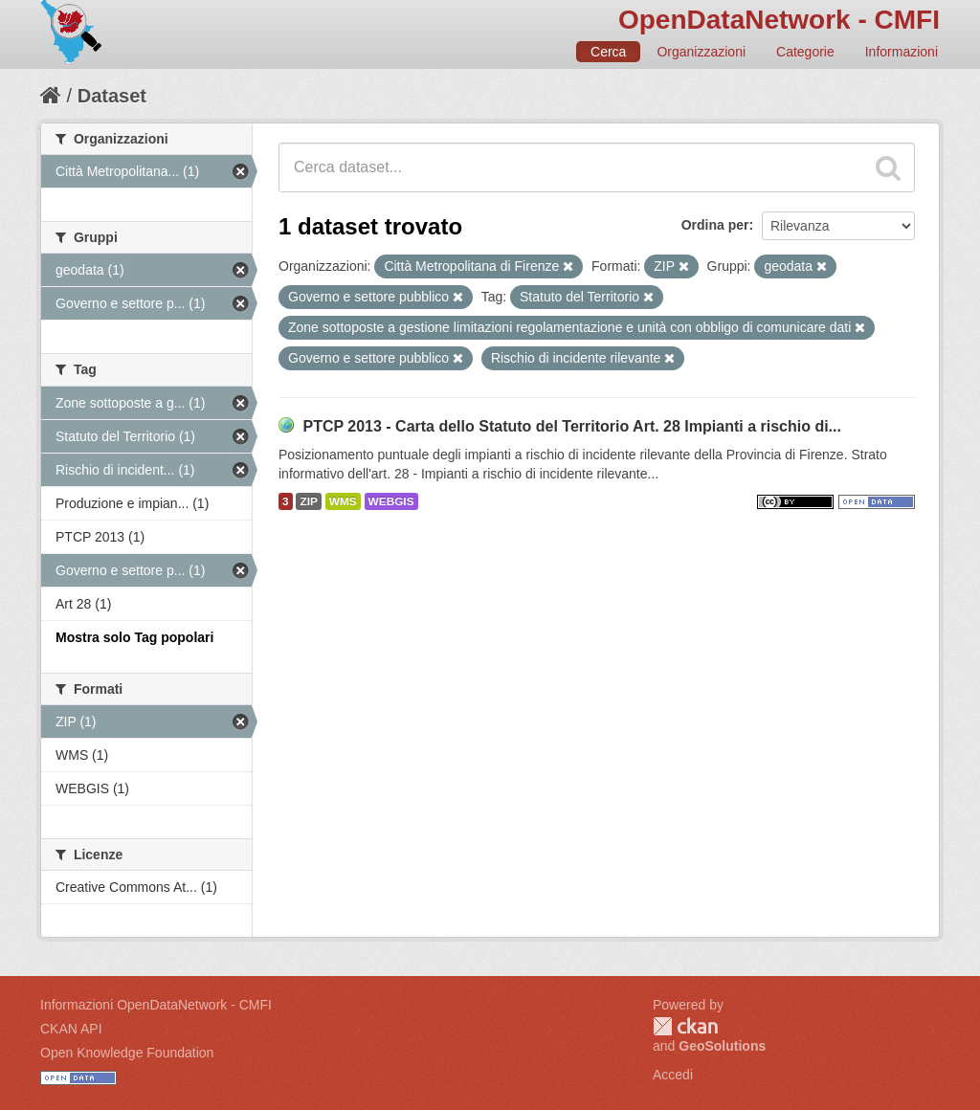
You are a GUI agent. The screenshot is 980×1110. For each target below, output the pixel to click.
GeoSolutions (722, 1046)
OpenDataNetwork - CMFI (779, 19)
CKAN (685, 1026)
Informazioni (901, 51)
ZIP (308, 501)
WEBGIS (391, 501)
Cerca (608, 51)
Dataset (112, 95)
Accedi (673, 1074)
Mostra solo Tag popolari (134, 637)
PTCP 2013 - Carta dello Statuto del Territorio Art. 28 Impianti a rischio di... (571, 426)
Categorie (805, 51)
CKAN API (71, 1028)
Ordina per (715, 225)
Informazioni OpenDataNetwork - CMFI (156, 1004)
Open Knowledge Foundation (126, 1052)
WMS (343, 501)
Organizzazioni (701, 51)
